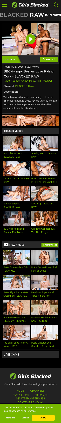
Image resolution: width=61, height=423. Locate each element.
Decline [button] (25, 418)
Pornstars (21, 394)
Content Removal (30, 402)
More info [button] (10, 418)
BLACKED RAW (24, 86)
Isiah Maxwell (44, 80)
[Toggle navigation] (4, 5)
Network (41, 394)
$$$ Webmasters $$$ (30, 398)
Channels (37, 390)
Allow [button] (43, 418)
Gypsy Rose (28, 80)
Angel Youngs (12, 80)
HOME (20, 390)
